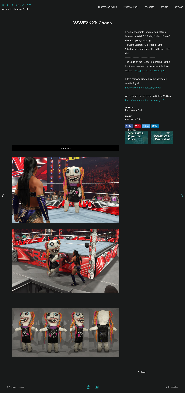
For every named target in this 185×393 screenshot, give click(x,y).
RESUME (164, 7)
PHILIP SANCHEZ (16, 5)
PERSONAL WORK (130, 7)
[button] (141, 372)
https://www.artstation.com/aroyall (143, 87)
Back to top (172, 387)
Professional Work (133, 110)
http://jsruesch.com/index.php (149, 70)
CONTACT (179, 7)
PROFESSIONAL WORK (107, 7)
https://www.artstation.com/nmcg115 (144, 100)
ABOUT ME (149, 7)
